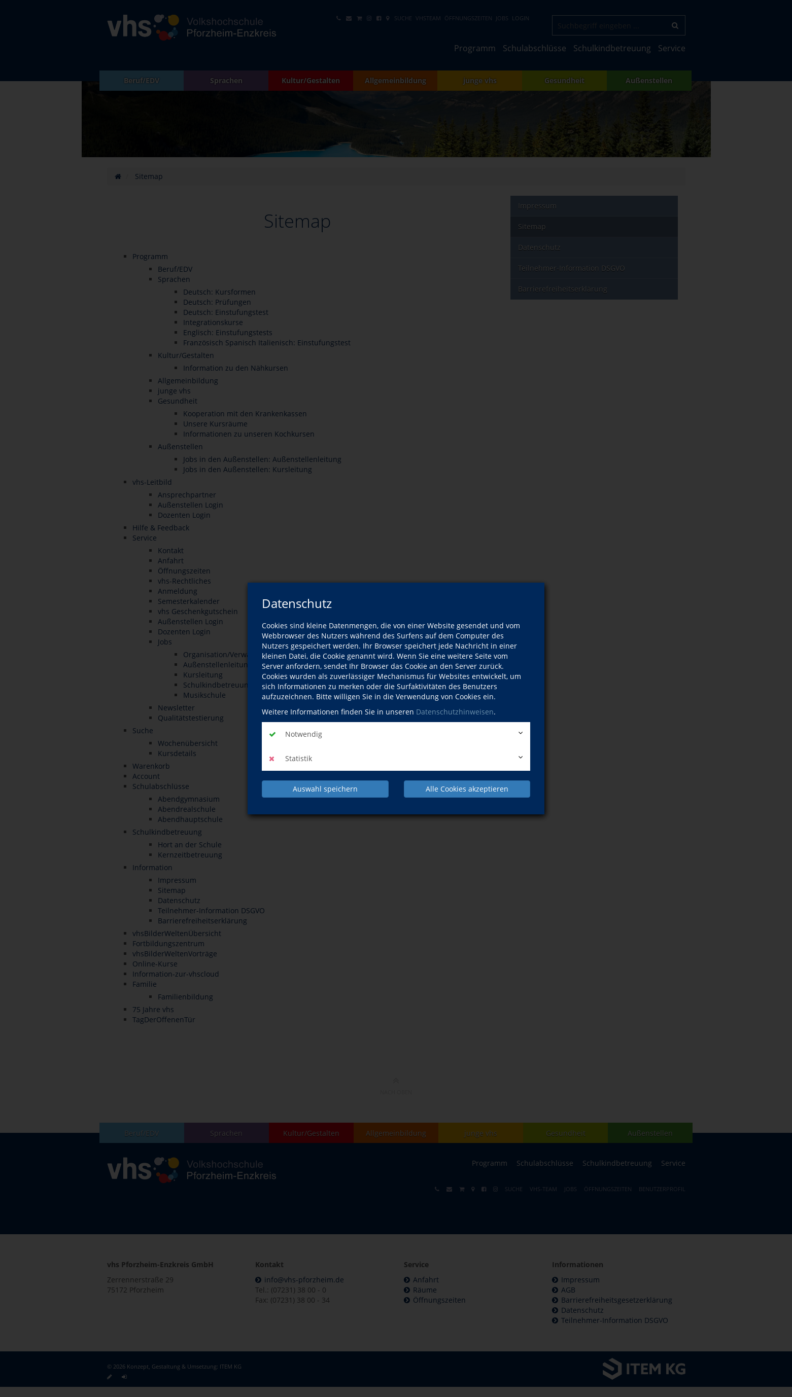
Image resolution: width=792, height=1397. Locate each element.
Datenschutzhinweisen (455, 712)
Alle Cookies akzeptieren (467, 789)
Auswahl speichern (325, 789)
